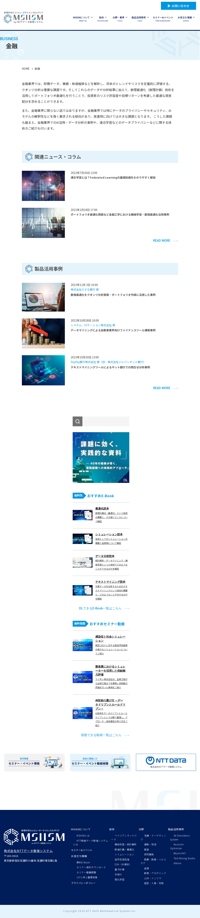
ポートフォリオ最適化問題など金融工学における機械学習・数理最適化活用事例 (120, 214)
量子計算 (119, 869)
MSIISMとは (83, 835)
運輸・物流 (150, 844)
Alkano (178, 863)
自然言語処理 (122, 859)
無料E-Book (83, 862)
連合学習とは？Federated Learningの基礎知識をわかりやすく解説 (113, 177)
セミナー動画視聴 (86, 872)
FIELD (120, 19)
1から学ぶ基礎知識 (87, 877)
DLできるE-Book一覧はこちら (100, 608)
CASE (140, 19)
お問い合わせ (180, 6)
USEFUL (186, 19)
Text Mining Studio (184, 858)
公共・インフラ (152, 878)
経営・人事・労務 (154, 883)
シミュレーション (124, 854)
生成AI (118, 874)
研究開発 (149, 854)
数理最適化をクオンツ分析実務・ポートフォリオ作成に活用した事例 (113, 295)
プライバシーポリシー (83, 883)
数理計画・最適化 (124, 849)
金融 (146, 868)
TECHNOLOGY (102, 19)
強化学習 (119, 879)
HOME (26, 68)
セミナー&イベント (82, 850)
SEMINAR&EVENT (163, 19)
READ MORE (161, 240)
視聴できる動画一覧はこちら (101, 735)
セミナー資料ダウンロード (91, 867)
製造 (146, 849)
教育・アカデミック (155, 873)
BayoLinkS (180, 853)
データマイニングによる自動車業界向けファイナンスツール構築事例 (113, 330)
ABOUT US (83, 19)
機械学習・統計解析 (126, 844)
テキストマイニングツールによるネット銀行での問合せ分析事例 (110, 367)
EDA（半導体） (123, 864)
